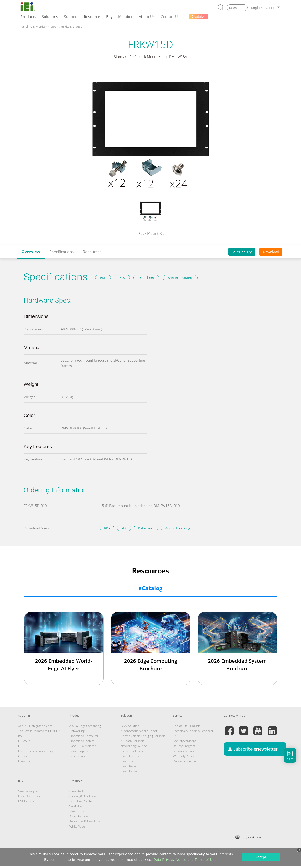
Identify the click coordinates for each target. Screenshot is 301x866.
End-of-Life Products (186, 726)
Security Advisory (184, 741)
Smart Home (129, 771)
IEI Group (24, 741)
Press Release (78, 816)
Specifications (61, 251)
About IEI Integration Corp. (35, 726)
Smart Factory (130, 756)
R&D (21, 736)
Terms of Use (206, 859)
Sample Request (29, 791)
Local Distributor (29, 796)
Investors (24, 761)
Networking (77, 731)
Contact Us (25, 756)
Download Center (184, 761)
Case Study (76, 791)
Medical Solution (132, 751)
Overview (30, 251)
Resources (92, 251)
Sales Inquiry (242, 251)
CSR (20, 746)
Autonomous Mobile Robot (139, 731)
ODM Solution (130, 726)
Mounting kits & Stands (66, 27)
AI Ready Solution (132, 741)
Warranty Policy (183, 756)
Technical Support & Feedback (193, 731)
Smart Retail (128, 766)
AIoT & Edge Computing (85, 726)
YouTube (75, 806)
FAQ (176, 736)
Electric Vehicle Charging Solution (143, 736)
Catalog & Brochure (82, 796)
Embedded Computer (83, 736)
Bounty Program (184, 746)
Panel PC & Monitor (33, 27)
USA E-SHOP (26, 801)
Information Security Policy (35, 751)
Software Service (184, 751)
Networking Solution (134, 746)
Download (271, 251)
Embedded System (81, 741)
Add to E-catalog (180, 278)
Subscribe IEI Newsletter (85, 821)
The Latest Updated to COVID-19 (39, 731)
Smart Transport (131, 761)
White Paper (77, 826)
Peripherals (77, 756)
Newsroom (76, 811)
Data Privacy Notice (170, 859)
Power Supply (78, 751)
